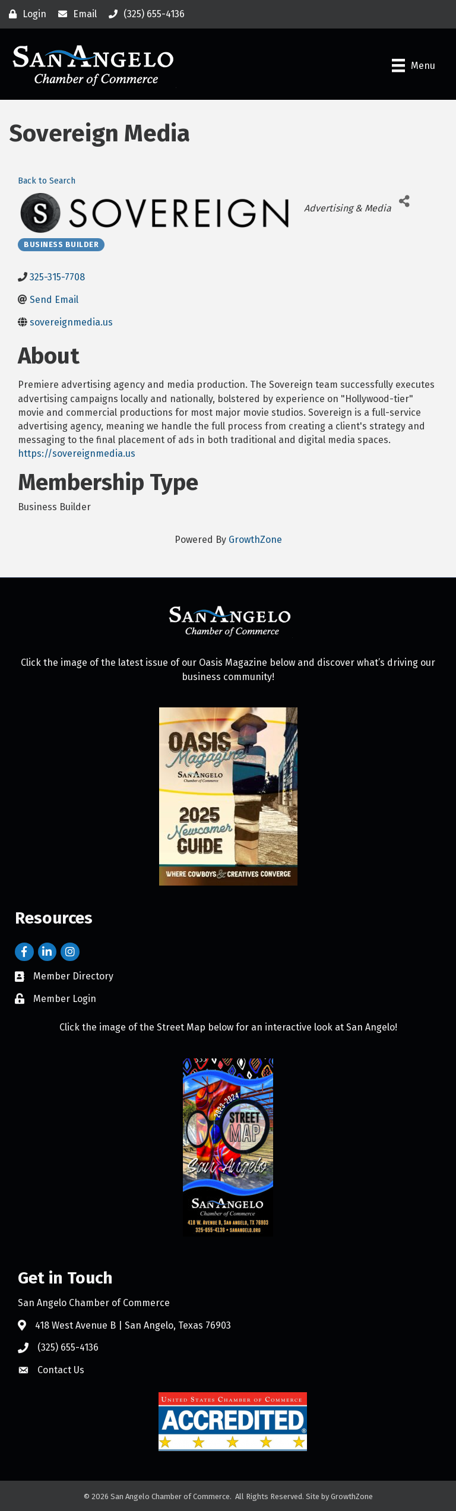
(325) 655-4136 (68, 1347)
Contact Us (60, 1370)
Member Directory (73, 976)
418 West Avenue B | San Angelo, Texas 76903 (133, 1325)
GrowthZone (255, 539)
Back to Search (46, 181)
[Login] (24, 14)
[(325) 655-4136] (144, 14)
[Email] (74, 14)
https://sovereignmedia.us (76, 453)
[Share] (404, 201)
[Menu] (413, 65)
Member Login (64, 998)
